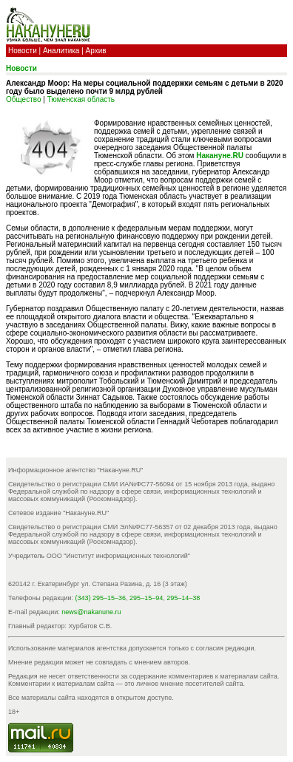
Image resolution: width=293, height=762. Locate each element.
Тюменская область (81, 99)
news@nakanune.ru (91, 612)
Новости (22, 51)
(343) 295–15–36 (101, 598)
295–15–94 (146, 598)
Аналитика (61, 51)
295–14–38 (183, 598)
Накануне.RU (219, 156)
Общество (23, 99)
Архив (96, 51)
